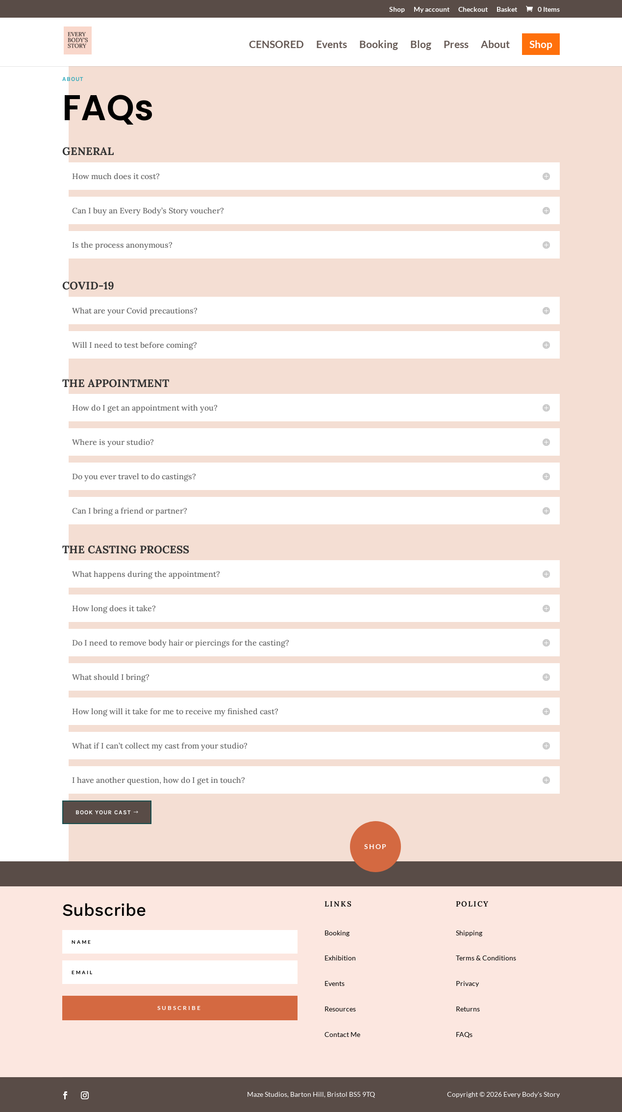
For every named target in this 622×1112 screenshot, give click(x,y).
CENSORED (276, 45)
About (495, 45)
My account (431, 9)
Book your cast (103, 812)
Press (456, 45)
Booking (378, 45)
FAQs (464, 1034)
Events (331, 45)
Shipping (469, 933)
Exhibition (340, 958)
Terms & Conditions (486, 958)
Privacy (467, 983)
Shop (397, 9)
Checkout (473, 9)
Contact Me (342, 1034)
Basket (507, 9)
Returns (468, 1009)
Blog (420, 45)
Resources (340, 1009)
